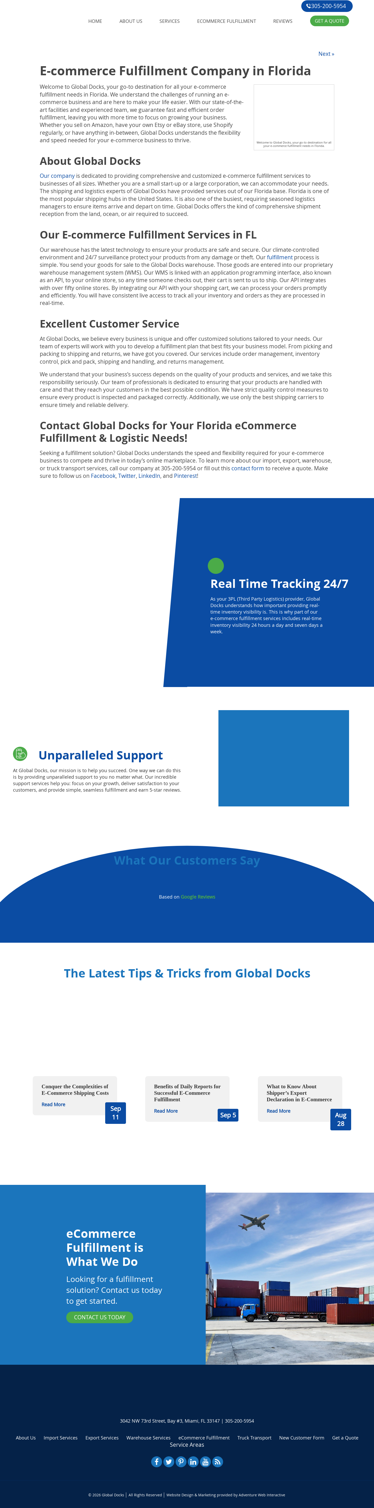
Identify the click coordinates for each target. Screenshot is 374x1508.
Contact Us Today (99, 1316)
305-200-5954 (326, 5)
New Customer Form (301, 1437)
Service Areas (187, 1444)
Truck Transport (254, 1437)
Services (171, 20)
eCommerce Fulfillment (227, 20)
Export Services (102, 1437)
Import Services (61, 1437)
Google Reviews (198, 896)
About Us (131, 20)
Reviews (284, 20)
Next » (326, 53)
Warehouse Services (148, 1437)
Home (95, 20)
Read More (53, 1104)
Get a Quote (331, 20)
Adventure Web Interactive (262, 1494)
